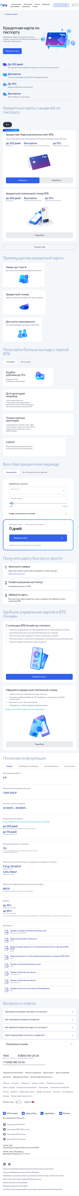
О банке (6, 1083)
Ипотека (56, 1092)
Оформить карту (16, 574)
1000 (6, 1055)
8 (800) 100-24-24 (28, 1055)
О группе (15, 1083)
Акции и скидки (38, 1083)
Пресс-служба (9, 1087)
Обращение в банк (21, 1077)
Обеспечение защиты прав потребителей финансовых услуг (22, 1179)
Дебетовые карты (27, 1092)
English (29, 1102)
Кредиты (14, 1092)
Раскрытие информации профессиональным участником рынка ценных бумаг (28, 1169)
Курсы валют (48, 1073)
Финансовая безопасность (41, 1077)
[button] (37, 4)
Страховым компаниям (59, 1087)
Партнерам (43, 1087)
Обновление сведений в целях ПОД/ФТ (15, 1186)
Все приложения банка (13, 1118)
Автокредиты (67, 1092)
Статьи (6, 1092)
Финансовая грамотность (21, 1096)
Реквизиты (25, 1083)
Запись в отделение (33, 1073)
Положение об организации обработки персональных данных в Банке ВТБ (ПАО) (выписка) (32, 1189)
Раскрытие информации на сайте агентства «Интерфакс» (21, 1172)
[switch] (75, 5)
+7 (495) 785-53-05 (14, 1062)
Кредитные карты (44, 1092)
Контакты (7, 1077)
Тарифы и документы (55, 1083)
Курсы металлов (62, 1073)
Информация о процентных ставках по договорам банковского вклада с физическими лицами (33, 1175)
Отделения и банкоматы (13, 1073)
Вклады (6, 1096)
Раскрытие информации (27, 1087)
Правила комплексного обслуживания (15, 1182)
